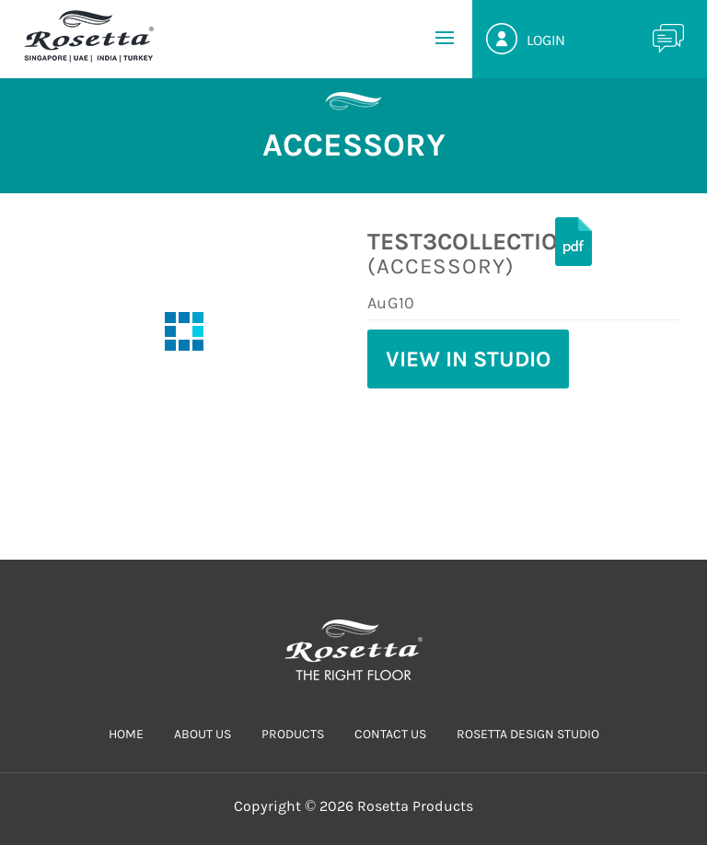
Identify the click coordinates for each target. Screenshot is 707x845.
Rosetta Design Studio (528, 734)
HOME (126, 734)
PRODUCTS (292, 734)
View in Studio (468, 359)
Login (546, 40)
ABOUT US (202, 734)
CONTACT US (390, 734)
